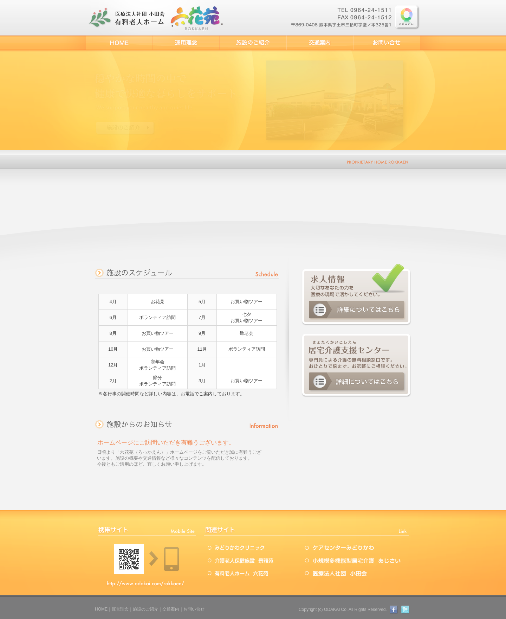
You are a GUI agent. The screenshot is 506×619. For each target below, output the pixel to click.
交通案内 (170, 609)
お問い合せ (194, 609)
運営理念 (120, 609)
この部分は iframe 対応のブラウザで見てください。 (187, 456)
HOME (101, 609)
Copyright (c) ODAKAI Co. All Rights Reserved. (343, 609)
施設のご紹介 (145, 609)
